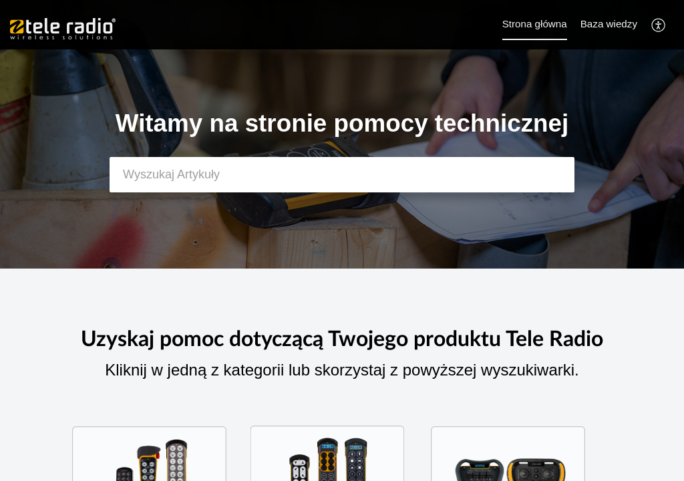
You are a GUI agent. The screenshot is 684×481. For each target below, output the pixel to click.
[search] (342, 174)
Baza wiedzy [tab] (608, 23)
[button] (659, 24)
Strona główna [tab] (534, 23)
